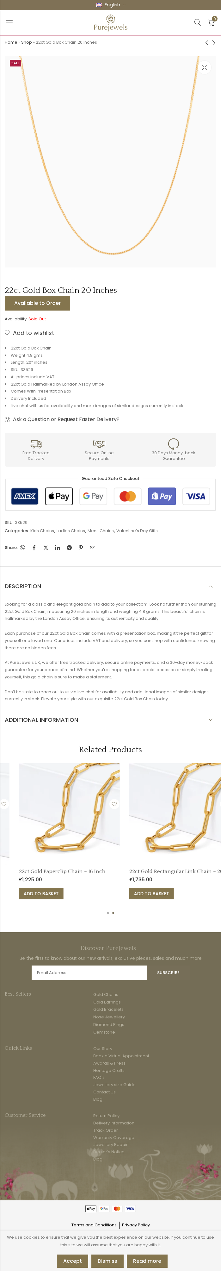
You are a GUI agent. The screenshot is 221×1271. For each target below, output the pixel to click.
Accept (72, 1261)
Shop (26, 42)
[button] (108, 913)
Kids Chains (42, 531)
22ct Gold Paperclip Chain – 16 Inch (109, 871)
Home (11, 42)
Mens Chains (101, 531)
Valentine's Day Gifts (137, 531)
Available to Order (37, 303)
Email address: (89, 973)
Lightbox (204, 67)
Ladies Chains (71, 531)
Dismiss (107, 1261)
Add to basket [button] (88, 893)
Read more (147, 1261)
